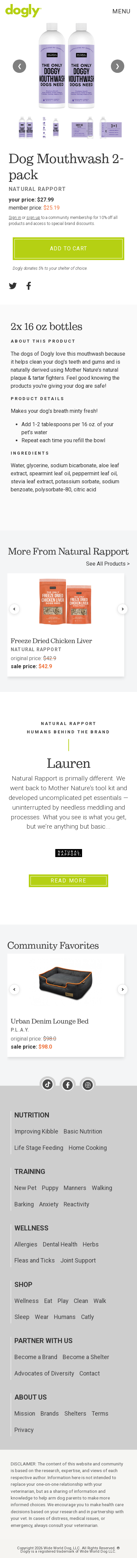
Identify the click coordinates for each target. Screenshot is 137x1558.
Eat (48, 1301)
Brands (50, 1413)
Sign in (15, 217)
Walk (99, 1301)
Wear (42, 1317)
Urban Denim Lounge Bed (49, 1021)
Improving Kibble (36, 1131)
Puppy (50, 1188)
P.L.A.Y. (20, 1030)
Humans (65, 1317)
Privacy (23, 1430)
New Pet (25, 1188)
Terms (100, 1413)
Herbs (91, 1244)
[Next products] (122, 609)
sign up (33, 217)
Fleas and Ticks (34, 1260)
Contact (89, 1373)
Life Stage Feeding (38, 1148)
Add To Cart (68, 248)
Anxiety (48, 1204)
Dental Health (60, 1244)
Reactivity (76, 1204)
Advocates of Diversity (44, 1373)
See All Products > (108, 564)
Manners (75, 1188)
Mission (24, 1413)
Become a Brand (35, 1357)
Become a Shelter (86, 1357)
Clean (81, 1301)
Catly (87, 1317)
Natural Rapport (37, 189)
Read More (69, 880)
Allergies (26, 1244)
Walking (102, 1188)
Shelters (75, 1413)
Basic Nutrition (83, 1131)
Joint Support (78, 1260)
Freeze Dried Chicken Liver (51, 640)
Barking (24, 1204)
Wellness (26, 1301)
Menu (121, 11)
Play (63, 1301)
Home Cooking (88, 1148)
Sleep (21, 1317)
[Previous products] (14, 609)
